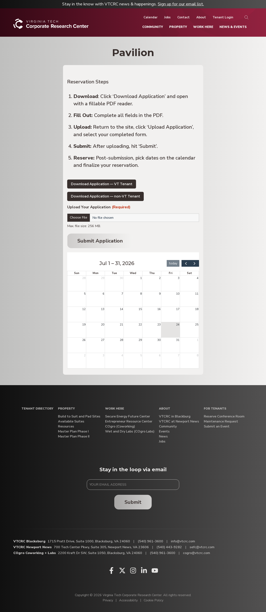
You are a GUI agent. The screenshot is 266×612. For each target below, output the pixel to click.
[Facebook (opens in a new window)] (111, 570)
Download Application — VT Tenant (101, 184)
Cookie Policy (153, 600)
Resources (66, 427)
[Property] (178, 27)
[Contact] (183, 17)
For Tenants (215, 409)
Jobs (162, 442)
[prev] (186, 263)
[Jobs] (167, 17)
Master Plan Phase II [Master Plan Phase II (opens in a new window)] (74, 437)
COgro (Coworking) (120, 427)
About (164, 409)
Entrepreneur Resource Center (128, 421)
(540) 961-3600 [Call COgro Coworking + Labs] (162, 553)
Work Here (114, 409)
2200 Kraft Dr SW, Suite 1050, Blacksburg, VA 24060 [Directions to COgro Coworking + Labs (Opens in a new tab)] (100, 553)
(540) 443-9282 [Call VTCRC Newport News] (169, 547)
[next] (194, 263)
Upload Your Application (98, 207)
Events (164, 432)
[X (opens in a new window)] (122, 570)
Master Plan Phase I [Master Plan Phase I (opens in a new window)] (73, 432)
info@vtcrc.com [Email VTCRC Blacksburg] (183, 541)
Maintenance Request (221, 421)
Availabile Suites (71, 421)
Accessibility (128, 600)
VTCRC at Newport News (179, 421)
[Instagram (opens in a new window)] (133, 570)
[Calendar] (150, 17)
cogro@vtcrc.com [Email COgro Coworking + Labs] (196, 553)
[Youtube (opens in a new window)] (154, 570)
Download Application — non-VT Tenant (105, 196)
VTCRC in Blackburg (174, 416)
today (173, 263)
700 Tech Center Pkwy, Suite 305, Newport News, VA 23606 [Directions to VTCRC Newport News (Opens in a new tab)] (101, 547)
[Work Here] (203, 27)
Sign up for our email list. (181, 4)
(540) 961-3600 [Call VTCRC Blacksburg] (150, 541)
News (163, 437)
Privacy (108, 600)
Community (168, 427)
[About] (201, 17)
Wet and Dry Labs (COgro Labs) (129, 432)
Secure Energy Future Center (127, 416)
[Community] (152, 27)
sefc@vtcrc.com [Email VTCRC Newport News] (202, 547)
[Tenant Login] (223, 17)
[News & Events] (233, 27)
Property (66, 409)
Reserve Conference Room (224, 416)
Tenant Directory (37, 409)
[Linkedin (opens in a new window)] (144, 570)
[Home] (51, 25)
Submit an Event (216, 427)
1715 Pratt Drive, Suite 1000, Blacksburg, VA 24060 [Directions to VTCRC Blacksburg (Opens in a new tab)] (89, 541)
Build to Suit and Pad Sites (79, 416)
